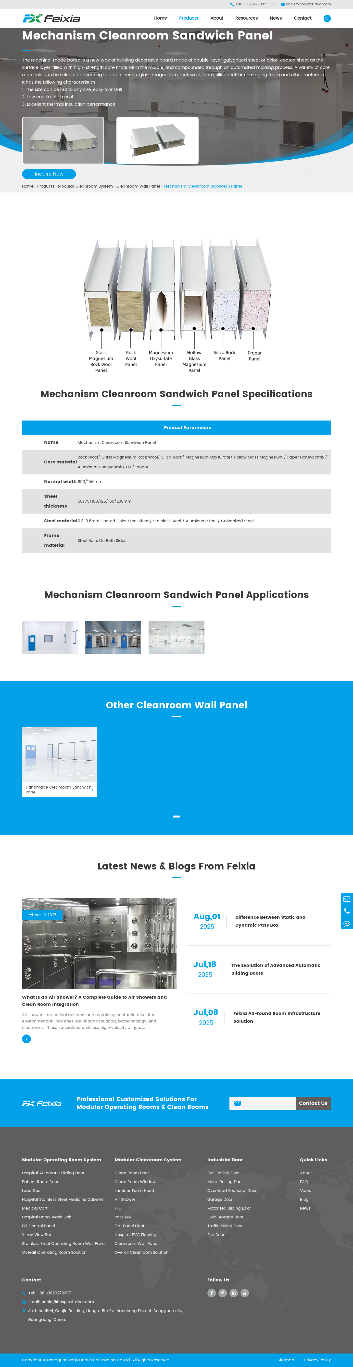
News (276, 18)
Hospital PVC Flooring (135, 1235)
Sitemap (286, 1360)
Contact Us (313, 1103)
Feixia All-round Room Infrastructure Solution (276, 1017)
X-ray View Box (37, 1235)
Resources (246, 18)
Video (305, 1191)
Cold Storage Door (225, 1217)
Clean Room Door (132, 1173)
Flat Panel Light (129, 1226)
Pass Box (123, 1217)
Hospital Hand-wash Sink (46, 1217)
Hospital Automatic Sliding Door (53, 1173)
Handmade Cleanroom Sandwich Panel (59, 789)
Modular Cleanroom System (85, 186)
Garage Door (220, 1199)
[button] (176, 817)
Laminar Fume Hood (134, 1191)
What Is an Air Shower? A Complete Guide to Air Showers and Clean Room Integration (94, 1001)
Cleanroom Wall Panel (138, 186)
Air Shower (125, 1199)
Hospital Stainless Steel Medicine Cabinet (62, 1199)
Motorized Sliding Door (229, 1208)
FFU (118, 1208)
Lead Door (32, 1191)
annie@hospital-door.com (306, 4)
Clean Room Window (135, 1182)
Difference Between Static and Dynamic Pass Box (270, 921)
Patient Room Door (40, 1182)
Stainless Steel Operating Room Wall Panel (64, 1243)
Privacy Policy (317, 1360)
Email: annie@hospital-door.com (58, 1302)
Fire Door (216, 1235)
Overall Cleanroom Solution (141, 1252)
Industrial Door (225, 1159)
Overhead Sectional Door (232, 1191)
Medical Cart (35, 1208)
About (216, 18)
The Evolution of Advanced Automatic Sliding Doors (275, 969)
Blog (304, 1199)
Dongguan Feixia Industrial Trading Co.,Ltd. (89, 1360)
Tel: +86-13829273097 (46, 1293)
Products (188, 18)
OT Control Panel (38, 1226)
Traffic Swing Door (225, 1226)
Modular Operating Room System (61, 1159)
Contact (302, 18)
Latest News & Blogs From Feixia (177, 866)
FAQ (304, 1182)
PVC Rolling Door (223, 1173)
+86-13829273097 (248, 4)
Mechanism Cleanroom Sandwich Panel (203, 186)
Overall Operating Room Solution (54, 1252)
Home (160, 18)
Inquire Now (49, 174)
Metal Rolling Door (225, 1182)
